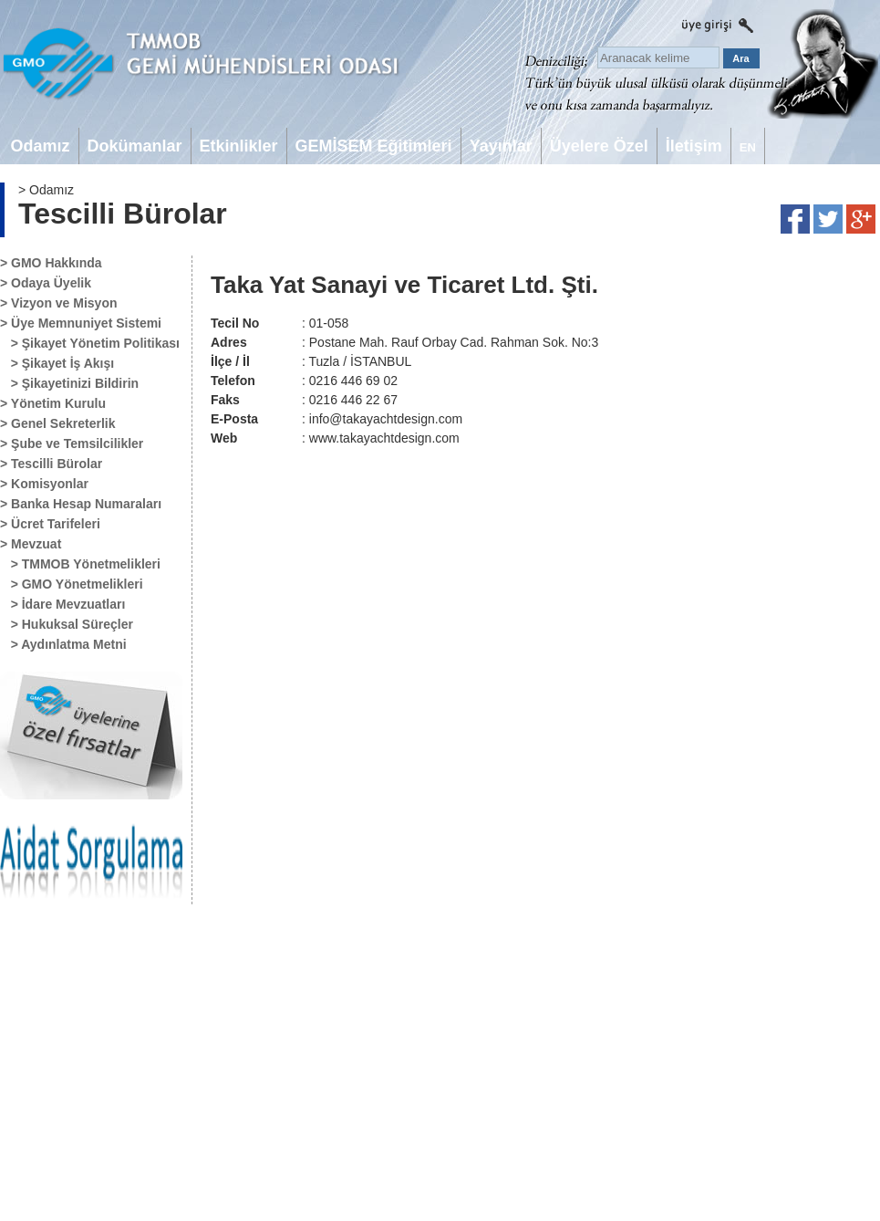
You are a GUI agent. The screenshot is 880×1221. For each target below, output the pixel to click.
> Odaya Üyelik (45, 283)
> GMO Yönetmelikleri (71, 584)
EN (748, 147)
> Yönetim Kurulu (53, 403)
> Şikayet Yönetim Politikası (90, 343)
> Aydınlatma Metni (63, 644)
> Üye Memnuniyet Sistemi (80, 323)
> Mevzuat (30, 544)
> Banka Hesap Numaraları (80, 503)
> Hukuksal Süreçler (66, 624)
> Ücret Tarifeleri (50, 524)
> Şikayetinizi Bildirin (69, 383)
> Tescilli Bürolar (51, 463)
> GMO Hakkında (51, 263)
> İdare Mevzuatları (62, 604)
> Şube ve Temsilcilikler (71, 443)
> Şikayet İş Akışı (57, 363)
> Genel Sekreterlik (57, 423)
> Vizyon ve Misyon (59, 303)
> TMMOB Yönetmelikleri (80, 564)
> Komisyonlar (44, 483)
